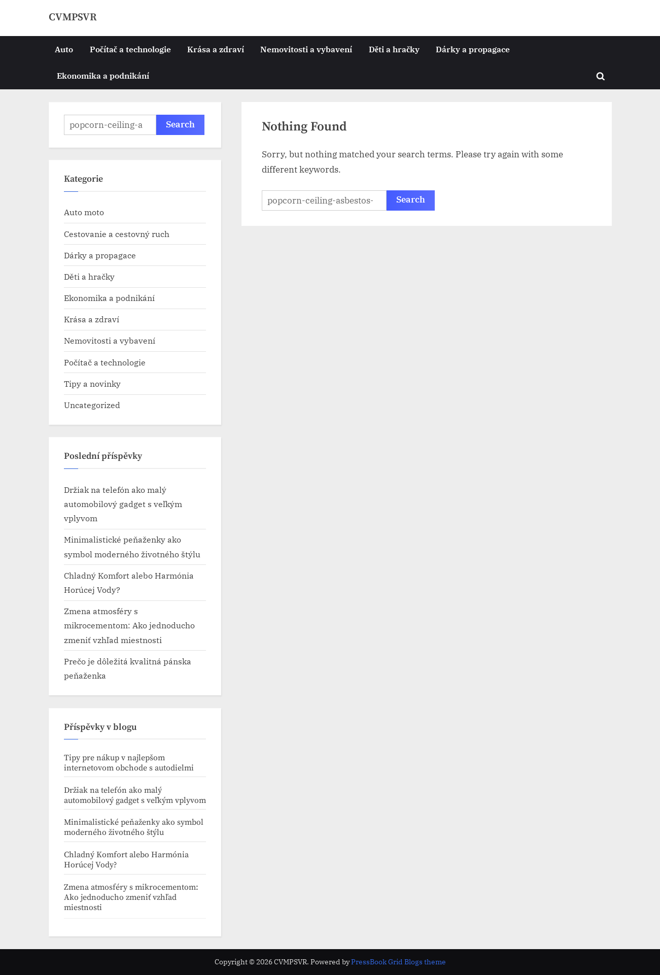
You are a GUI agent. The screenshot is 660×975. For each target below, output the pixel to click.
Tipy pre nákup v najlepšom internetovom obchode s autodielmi (129, 763)
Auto (64, 49)
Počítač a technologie (130, 49)
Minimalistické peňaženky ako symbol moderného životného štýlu (133, 827)
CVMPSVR (73, 17)
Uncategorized (92, 404)
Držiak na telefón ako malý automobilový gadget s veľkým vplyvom (123, 504)
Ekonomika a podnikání (103, 75)
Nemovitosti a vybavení (306, 49)
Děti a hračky (394, 49)
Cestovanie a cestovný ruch (116, 233)
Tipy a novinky (92, 383)
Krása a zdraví (215, 49)
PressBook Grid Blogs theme (398, 961)
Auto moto (84, 212)
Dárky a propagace (473, 49)
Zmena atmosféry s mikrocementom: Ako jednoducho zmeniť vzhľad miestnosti (129, 625)
